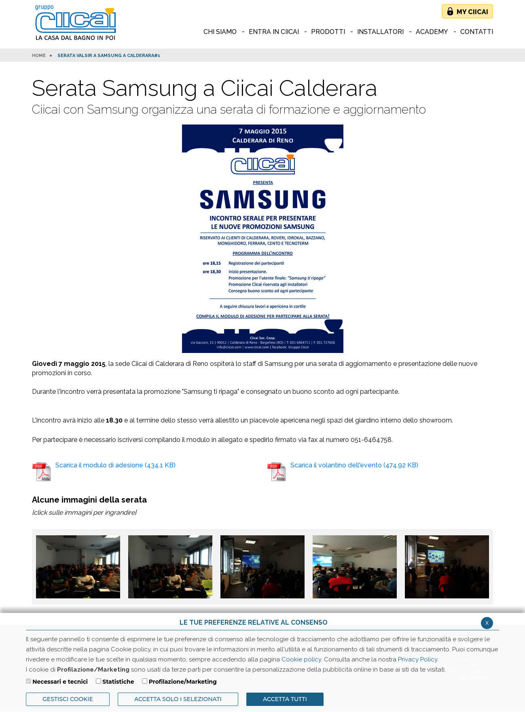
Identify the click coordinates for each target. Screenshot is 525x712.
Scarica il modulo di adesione (104, 471)
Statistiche (118, 681)
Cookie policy (301, 659)
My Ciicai (472, 12)
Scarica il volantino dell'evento (342, 471)
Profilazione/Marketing (183, 681)
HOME (39, 56)
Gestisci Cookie (67, 699)
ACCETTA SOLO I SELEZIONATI (178, 699)
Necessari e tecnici (60, 681)
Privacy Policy (417, 659)
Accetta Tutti (285, 699)
